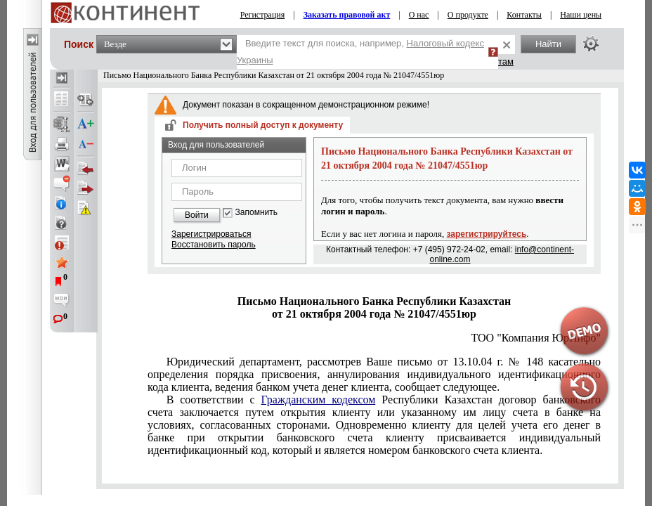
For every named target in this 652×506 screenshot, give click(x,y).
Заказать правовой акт (347, 15)
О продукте (468, 15)
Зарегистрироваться (211, 234)
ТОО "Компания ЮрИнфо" (536, 338)
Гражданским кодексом (318, 400)
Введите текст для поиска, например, (360, 51)
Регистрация (262, 15)
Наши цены (580, 15)
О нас (419, 15)
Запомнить (256, 212)
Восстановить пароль (213, 244)
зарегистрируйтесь (487, 234)
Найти (548, 44)
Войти (197, 215)
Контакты (524, 15)
